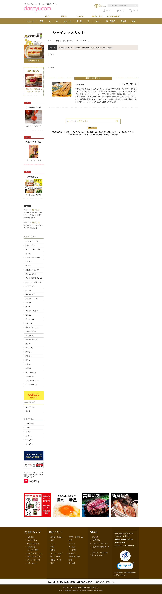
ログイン (107, 10)
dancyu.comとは (33, 543)
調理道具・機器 (74, 556)
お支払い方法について (35, 553)
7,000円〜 (29, 436)
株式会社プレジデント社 (105, 582)
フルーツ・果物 (53, 41)
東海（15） (29, 352)
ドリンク (72, 543)
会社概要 (95, 537)
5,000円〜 (29, 432)
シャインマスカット (84, 41)
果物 (52, 547)
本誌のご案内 (96, 16)
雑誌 (133, 21)
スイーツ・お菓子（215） (34, 282)
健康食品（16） (31, 294)
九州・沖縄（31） (31, 372)
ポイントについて (33, 560)
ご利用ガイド (32, 547)
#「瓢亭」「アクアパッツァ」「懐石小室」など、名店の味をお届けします (90, 132)
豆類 (52, 563)
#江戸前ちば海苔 (96, 134)
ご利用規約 (96, 540)
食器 (70, 560)
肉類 (52, 540)
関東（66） (29, 344)
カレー (97, 21)
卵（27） (29, 266)
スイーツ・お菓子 (56, 553)
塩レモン (28, 411)
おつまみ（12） (31, 335)
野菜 (41, 21)
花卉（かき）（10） (32, 327)
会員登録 (30, 537)
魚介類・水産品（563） (33, 257)
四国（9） (29, 368)
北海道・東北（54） (32, 339)
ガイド (121, 10)
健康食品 (72, 553)
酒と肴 (79, 21)
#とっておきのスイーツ (126, 132)
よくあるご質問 (32, 550)
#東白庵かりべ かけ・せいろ (78, 134)
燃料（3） (29, 302)
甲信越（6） (30, 348)
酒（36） (29, 290)
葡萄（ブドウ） (67, 41)
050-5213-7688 (120, 542)
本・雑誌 (72, 563)
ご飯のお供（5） (31, 331)
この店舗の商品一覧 (129, 84)
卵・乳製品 (110, 21)
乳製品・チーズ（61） (33, 270)
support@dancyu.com (124, 539)
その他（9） (30, 323)
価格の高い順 (100, 47)
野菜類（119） (30, 245)
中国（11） (29, 364)
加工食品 (72, 547)
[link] (125, 566)
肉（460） (29, 253)
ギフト (48, 16)
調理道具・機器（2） (32, 311)
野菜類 (52, 550)
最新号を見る (33, 60)
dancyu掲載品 (113, 16)
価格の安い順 (87, 47)
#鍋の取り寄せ (57, 132)
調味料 (123, 21)
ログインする (32, 540)
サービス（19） (31, 319)
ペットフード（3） (32, 384)
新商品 (63, 16)
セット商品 (73, 550)
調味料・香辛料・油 (76, 537)
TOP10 (80, 16)
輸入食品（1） (30, 376)
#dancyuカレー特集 (111, 134)
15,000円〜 (29, 444)
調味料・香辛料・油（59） (34, 278)
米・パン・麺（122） (33, 241)
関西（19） (29, 356)
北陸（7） (29, 360)
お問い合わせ (32, 563)
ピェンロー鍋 (30, 407)
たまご (52, 543)
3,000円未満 (30, 423)
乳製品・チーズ (55, 560)
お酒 (70, 540)
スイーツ (67, 21)
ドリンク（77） (31, 286)
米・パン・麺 (55, 556)
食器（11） (29, 315)
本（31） (29, 307)
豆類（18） (29, 262)
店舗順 (110, 47)
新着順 (77, 47)
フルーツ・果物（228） (33, 249)
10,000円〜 (29, 440)
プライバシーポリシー (100, 543)
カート (133, 10)
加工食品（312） (31, 274)
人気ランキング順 (65, 47)
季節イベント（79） (32, 380)
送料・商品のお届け (34, 556)
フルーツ (30, 21)
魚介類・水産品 (55, 537)
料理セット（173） (32, 298)
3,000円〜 (29, 427)
